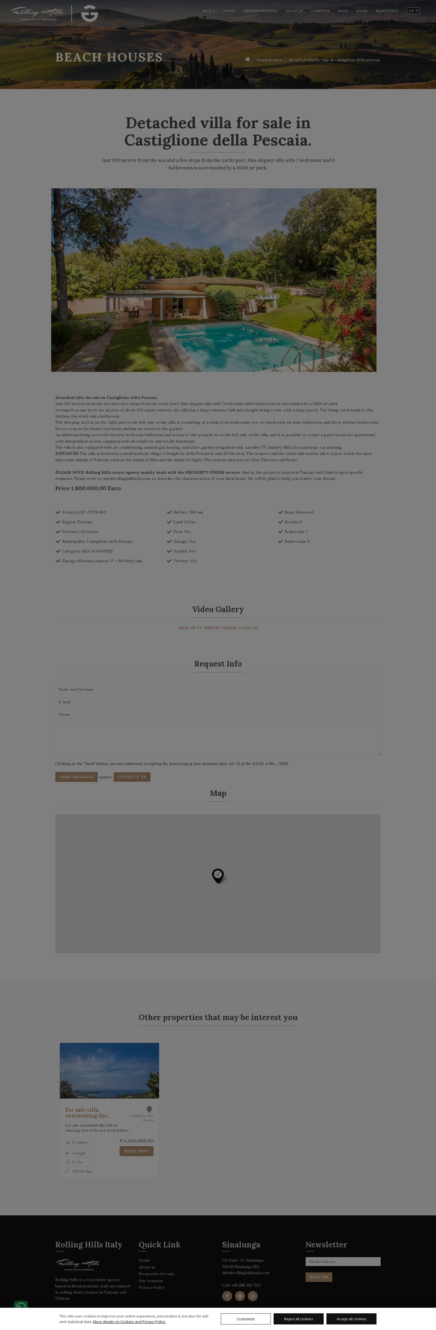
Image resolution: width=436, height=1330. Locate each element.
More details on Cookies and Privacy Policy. (129, 1321)
